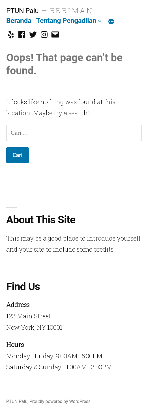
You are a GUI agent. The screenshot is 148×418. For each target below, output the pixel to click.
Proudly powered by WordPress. (60, 401)
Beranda (18, 20)
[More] (111, 21)
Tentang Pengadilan (66, 20)
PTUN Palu (22, 11)
